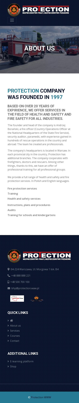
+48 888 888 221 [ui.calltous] (19, 275)
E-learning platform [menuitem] (20, 361)
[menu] (12, 20)
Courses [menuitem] (14, 335)
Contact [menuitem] (13, 341)
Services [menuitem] (14, 330)
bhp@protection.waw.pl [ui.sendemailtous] (23, 288)
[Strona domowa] (38, 10)
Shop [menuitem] (12, 366)
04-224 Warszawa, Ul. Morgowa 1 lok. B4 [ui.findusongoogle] (33, 269)
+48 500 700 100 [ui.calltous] (18, 282)
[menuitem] (39, 320)
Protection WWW (41, 397)
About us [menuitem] (14, 325)
